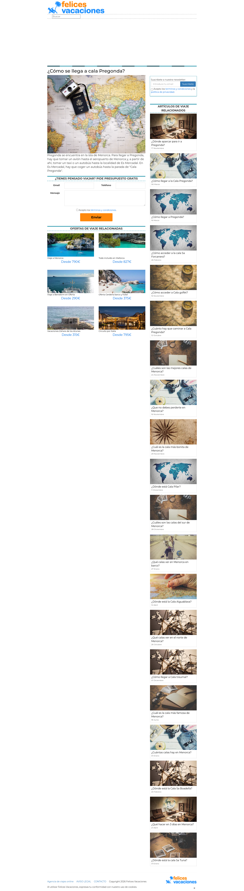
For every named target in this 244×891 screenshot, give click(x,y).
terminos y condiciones (178, 88)
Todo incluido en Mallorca (111, 258)
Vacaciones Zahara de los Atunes (63, 331)
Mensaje (55, 193)
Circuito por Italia (107, 331)
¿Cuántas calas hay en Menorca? (171, 752)
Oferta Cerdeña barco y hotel (113, 294)
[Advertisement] (122, 42)
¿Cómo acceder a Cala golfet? (169, 292)
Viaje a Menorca (55, 258)
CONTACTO (100, 881)
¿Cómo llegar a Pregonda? (167, 217)
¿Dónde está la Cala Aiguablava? (171, 601)
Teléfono (106, 185)
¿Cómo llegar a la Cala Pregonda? (172, 181)
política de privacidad (162, 92)
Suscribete (188, 84)
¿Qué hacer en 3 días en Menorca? (172, 824)
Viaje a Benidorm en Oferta (61, 294)
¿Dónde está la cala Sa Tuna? (169, 860)
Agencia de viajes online (60, 881)
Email (56, 185)
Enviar (96, 217)
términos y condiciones (103, 210)
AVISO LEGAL (83, 881)
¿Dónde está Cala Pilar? (166, 486)
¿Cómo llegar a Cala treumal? (169, 677)
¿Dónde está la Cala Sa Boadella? (171, 788)
